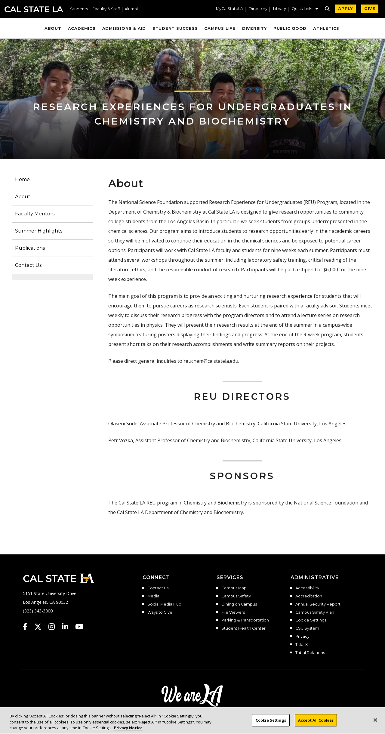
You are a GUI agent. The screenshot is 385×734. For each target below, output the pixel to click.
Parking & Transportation (245, 620)
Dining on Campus (239, 604)
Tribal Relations (310, 653)
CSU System (307, 628)
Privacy (302, 636)
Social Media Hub (164, 604)
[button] (305, 9)
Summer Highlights (38, 231)
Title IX (301, 645)
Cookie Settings (310, 620)
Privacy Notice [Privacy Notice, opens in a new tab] (128, 731)
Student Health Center (243, 628)
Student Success (175, 28)
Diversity (254, 28)
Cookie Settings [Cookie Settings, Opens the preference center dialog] (271, 723)
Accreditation (308, 596)
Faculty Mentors (34, 214)
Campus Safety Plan (314, 612)
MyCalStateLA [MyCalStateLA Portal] (229, 9)
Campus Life (219, 28)
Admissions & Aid (124, 28)
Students (79, 9)
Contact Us (28, 265)
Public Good (289, 28)
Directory (258, 9)
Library (279, 9)
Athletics (326, 28)
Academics (82, 28)
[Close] (375, 723)
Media (153, 596)
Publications (30, 248)
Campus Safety (236, 596)
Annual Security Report (317, 604)
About (53, 28)
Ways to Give (159, 612)
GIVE (369, 8)
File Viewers (233, 612)
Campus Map (234, 588)
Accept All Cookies (316, 723)
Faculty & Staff (106, 9)
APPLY (345, 8)
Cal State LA (34, 9)
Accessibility (307, 588)
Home (22, 179)
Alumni (131, 9)
